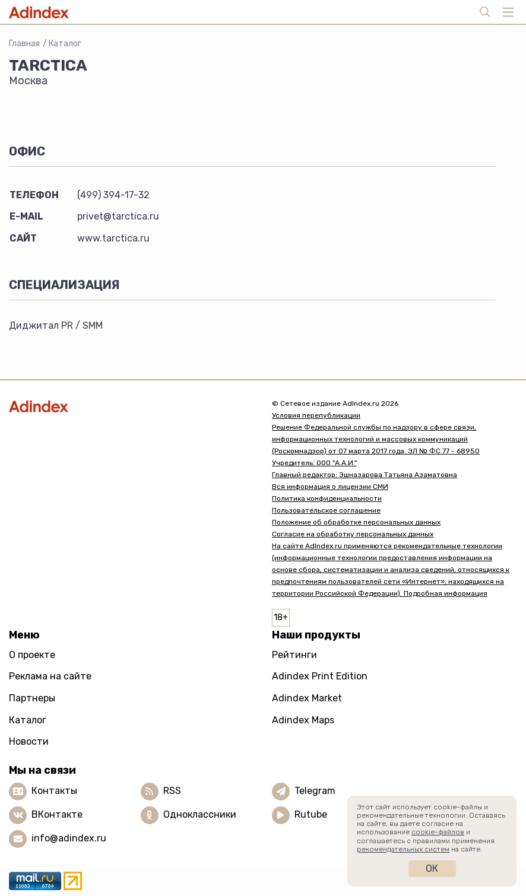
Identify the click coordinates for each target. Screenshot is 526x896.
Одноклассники (199, 814)
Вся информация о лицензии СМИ (330, 486)
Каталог (65, 44)
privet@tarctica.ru (118, 216)
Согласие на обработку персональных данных (352, 534)
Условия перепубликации (316, 415)
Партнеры (32, 698)
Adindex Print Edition (319, 676)
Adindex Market (307, 698)
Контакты (54, 790)
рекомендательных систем (403, 849)
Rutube (310, 814)
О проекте (32, 654)
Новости (29, 741)
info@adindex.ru (68, 838)
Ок (432, 868)
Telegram (314, 790)
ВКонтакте (57, 814)
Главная (24, 44)
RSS (172, 790)
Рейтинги (294, 654)
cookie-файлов (437, 832)
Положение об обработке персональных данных (356, 522)
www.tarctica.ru (113, 238)
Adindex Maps (303, 720)
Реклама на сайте (50, 676)
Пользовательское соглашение (326, 510)
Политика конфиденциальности (327, 498)
